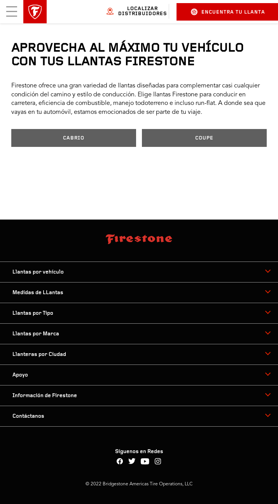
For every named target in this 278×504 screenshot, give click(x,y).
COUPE (204, 138)
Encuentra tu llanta (228, 12)
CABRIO (73, 138)
